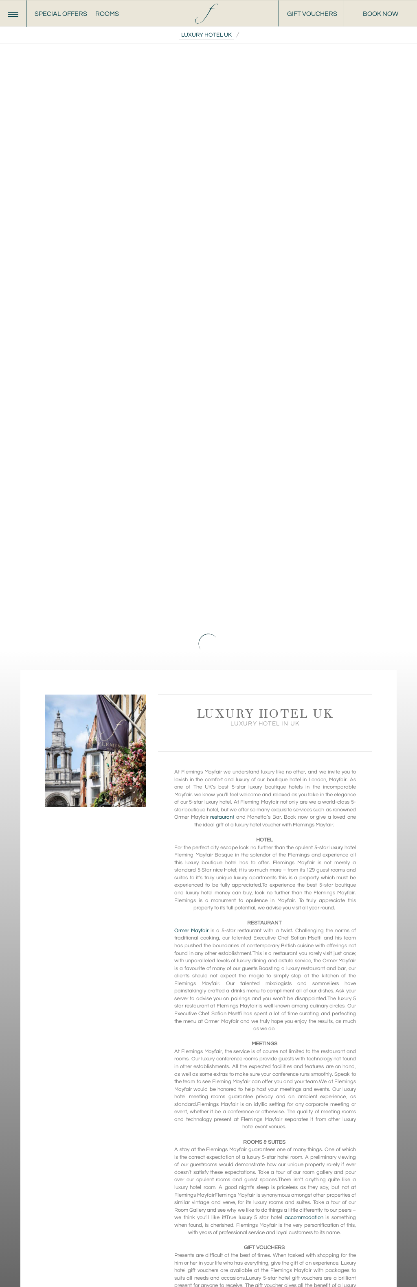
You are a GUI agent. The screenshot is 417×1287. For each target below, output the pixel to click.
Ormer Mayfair (191, 930)
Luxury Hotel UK (206, 35)
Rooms (107, 14)
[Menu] (13, 13)
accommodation (304, 1217)
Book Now (380, 14)
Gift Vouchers (312, 14)
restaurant (222, 817)
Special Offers (61, 14)
